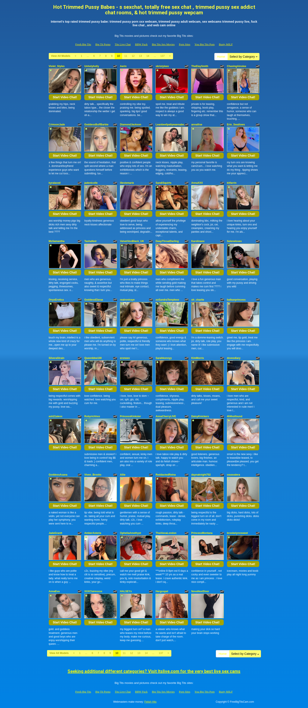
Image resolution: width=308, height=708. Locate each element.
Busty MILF (226, 44)
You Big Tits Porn (205, 44)
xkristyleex (162, 66)
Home (221, 56)
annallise (196, 124)
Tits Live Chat (123, 44)
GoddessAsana (58, 474)
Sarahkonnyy (163, 358)
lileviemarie (127, 182)
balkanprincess (236, 299)
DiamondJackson (130, 124)
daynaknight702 (201, 474)
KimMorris (197, 358)
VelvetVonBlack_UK (132, 241)
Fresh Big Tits (83, 44)
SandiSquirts (163, 182)
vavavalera (233, 474)
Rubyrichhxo (92, 416)
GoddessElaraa (93, 299)
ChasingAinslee (236, 66)
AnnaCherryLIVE (165, 416)
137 (162, 55)
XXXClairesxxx (93, 591)
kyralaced (55, 182)
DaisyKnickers (200, 416)
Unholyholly (91, 66)
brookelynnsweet (237, 533)
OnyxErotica (56, 299)
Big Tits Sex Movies (163, 44)
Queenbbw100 (93, 358)
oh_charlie (197, 299)
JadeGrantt (55, 533)
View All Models (60, 55)
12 (133, 55)
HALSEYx (126, 591)
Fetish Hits (150, 701)
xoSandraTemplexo (167, 299)
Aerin (123, 66)
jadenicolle (91, 182)
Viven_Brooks (92, 474)
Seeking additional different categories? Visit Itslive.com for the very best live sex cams (154, 671)
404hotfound (234, 416)
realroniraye (127, 299)
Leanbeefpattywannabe (169, 124)
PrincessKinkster (130, 416)
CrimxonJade (57, 124)
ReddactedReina (165, 474)
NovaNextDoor (200, 591)
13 (140, 55)
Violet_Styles (57, 66)
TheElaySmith (199, 66)
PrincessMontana (201, 533)
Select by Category (243, 56)
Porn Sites (184, 44)
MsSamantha (57, 241)
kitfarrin (232, 182)
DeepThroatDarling (167, 241)
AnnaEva (54, 591)
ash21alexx (55, 416)
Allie (122, 474)
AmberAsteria (92, 533)
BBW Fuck (141, 44)
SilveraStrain (56, 358)
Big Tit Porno (103, 44)
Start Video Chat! (65, 97)
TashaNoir (90, 241)
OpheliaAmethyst (130, 533)
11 (125, 55)
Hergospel (161, 591)
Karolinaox (197, 241)
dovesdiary (233, 358)
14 (147, 55)
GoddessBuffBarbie (96, 124)
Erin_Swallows (236, 124)
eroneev (125, 358)
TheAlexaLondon (165, 533)
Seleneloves (234, 241)
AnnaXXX (197, 182)
